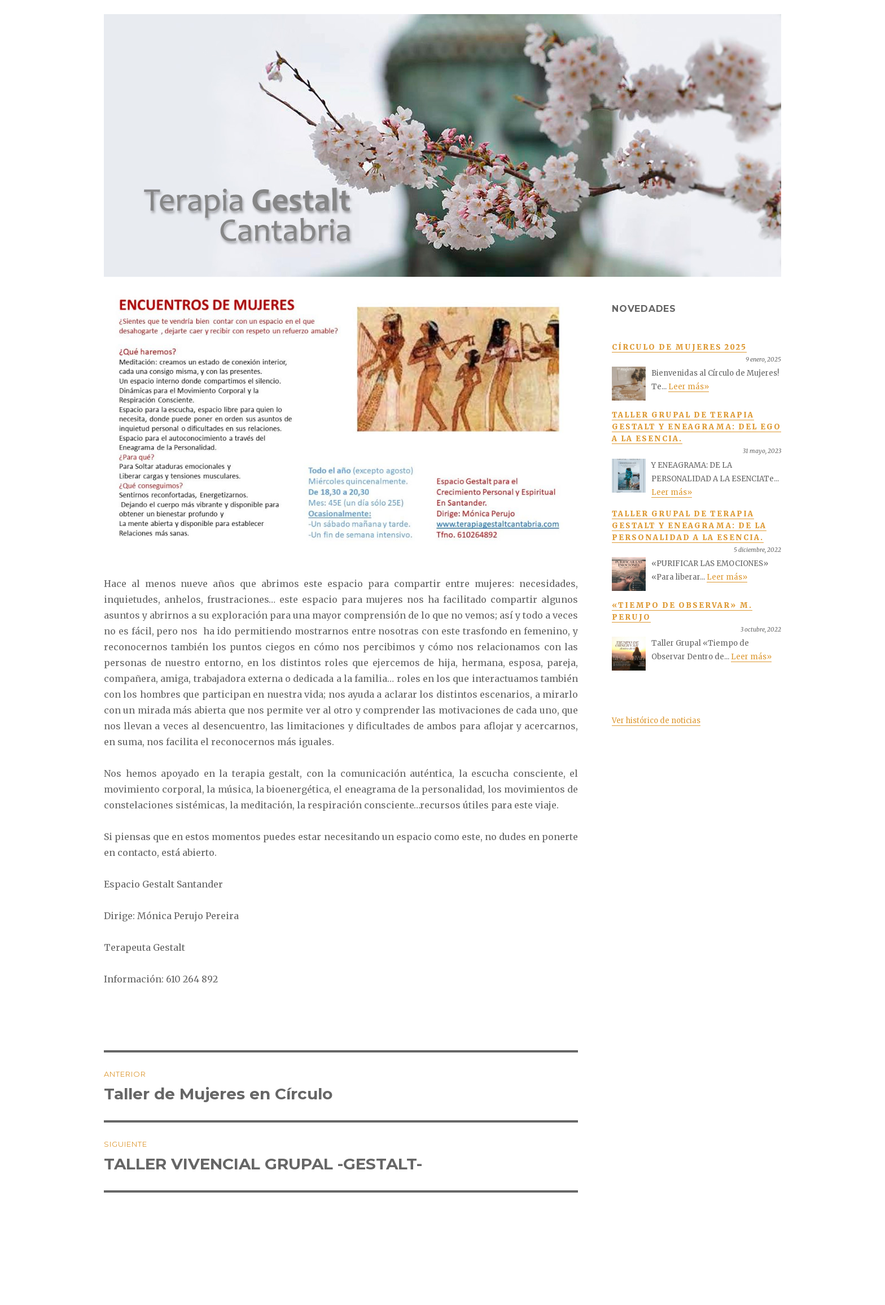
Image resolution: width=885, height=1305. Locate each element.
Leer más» (688, 387)
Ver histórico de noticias (656, 720)
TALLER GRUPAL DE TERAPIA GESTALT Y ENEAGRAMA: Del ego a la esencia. (696, 426)
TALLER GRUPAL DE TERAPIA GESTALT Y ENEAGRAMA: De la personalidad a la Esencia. (689, 525)
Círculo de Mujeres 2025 (679, 347)
